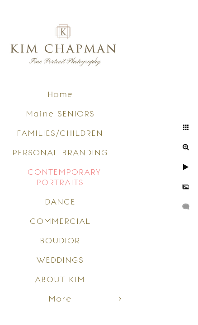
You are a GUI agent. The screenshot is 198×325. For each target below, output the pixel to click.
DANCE (60, 201)
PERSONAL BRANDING (60, 152)
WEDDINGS (60, 260)
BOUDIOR (60, 240)
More (59, 298)
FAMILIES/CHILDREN (60, 133)
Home (60, 94)
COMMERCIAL (60, 221)
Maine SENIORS (60, 113)
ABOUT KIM (60, 279)
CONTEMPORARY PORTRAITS (64, 177)
